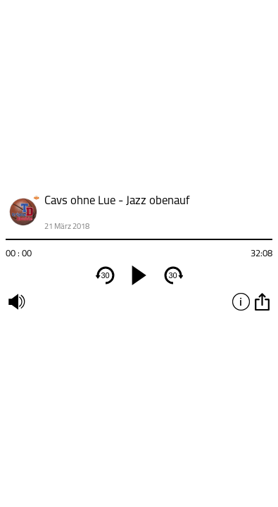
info (240, 301)
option (261, 301)
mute (16, 301)
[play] (139, 275)
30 (105, 275)
